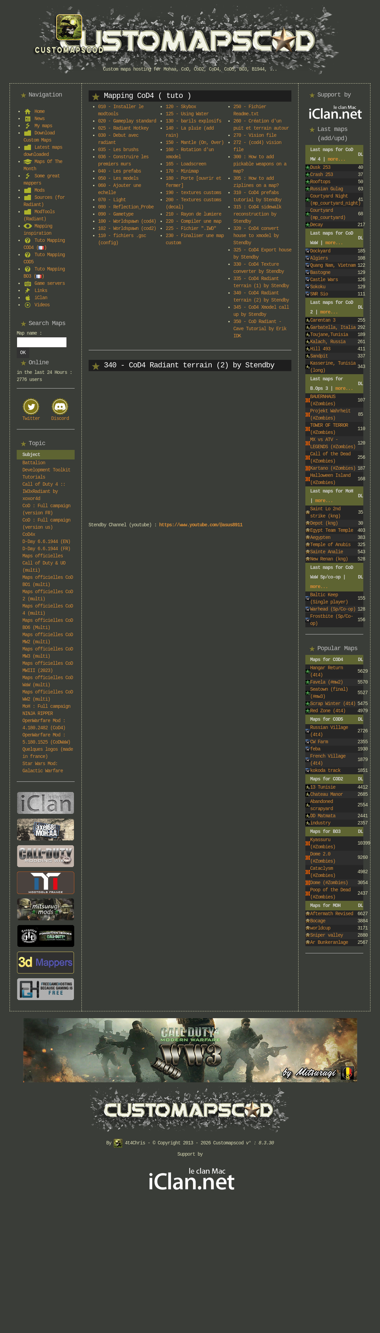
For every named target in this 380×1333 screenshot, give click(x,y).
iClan (40, 298)
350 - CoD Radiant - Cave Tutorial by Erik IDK (259, 329)
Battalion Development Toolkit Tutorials (46, 470)
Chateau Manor (326, 794)
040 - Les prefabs (119, 171)
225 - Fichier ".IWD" (191, 228)
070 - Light (112, 200)
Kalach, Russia (328, 342)
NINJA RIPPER (37, 713)
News (39, 118)
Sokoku (317, 287)
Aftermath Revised (331, 914)
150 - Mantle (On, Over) (195, 142)
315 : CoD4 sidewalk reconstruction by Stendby (257, 214)
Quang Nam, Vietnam (332, 265)
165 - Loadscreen (186, 164)
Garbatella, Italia (332, 327)
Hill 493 (320, 349)
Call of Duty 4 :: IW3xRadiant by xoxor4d (43, 491)
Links (40, 290)
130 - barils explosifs (193, 121)
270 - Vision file (254, 135)
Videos (41, 305)
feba (315, 749)
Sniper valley (326, 935)
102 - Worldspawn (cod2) (127, 228)
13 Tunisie (322, 787)
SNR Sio (319, 294)
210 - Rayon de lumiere (193, 214)
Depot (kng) (324, 523)
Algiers (319, 258)
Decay (316, 225)
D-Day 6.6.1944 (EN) (46, 541)
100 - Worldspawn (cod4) (127, 221)
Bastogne (320, 272)
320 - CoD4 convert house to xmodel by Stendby (256, 236)
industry (320, 823)
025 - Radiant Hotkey (123, 128)
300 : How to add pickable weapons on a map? (259, 164)
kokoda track (325, 770)
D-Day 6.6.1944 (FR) (46, 549)
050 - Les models (118, 178)
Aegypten (320, 537)
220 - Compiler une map (193, 221)
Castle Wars (324, 279)
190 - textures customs (193, 192)
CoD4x (28, 534)
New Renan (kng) (329, 559)
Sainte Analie (326, 552)
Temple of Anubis (330, 544)
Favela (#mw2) (326, 682)
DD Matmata (322, 816)
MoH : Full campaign (46, 706)
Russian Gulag (326, 189)
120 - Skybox (181, 106)
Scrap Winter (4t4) (332, 703)
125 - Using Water (187, 114)
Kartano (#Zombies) (332, 468)
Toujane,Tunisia (329, 334)
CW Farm (319, 742)
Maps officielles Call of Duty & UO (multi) (43, 563)
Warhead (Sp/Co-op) (332, 609)
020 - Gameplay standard (127, 121)
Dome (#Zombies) (329, 882)
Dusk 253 (320, 167)
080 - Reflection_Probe (126, 207)
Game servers (49, 283)
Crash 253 (321, 174)
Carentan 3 (322, 320)
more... (337, 159)
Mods (39, 190)
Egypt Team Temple (331, 530)
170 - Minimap (182, 171)
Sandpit (319, 356)
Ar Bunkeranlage (329, 942)
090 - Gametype (116, 214)
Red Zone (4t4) (328, 711)
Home (39, 111)
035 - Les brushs (118, 149)
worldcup (320, 928)
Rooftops (320, 182)
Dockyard (320, 251)
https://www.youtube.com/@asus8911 (200, 525)
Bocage (317, 921)
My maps (43, 126)
